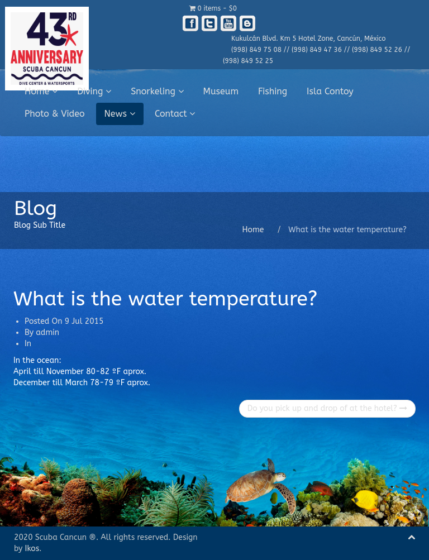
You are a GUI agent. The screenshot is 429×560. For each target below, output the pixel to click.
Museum (221, 91)
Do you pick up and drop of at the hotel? (327, 408)
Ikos (32, 548)
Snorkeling (157, 91)
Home (41, 91)
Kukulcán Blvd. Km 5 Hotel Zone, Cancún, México (308, 38)
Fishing (272, 91)
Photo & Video (55, 113)
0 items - (213, 8)
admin (47, 332)
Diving (94, 91)
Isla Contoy (330, 91)
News (119, 113)
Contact (175, 113)
